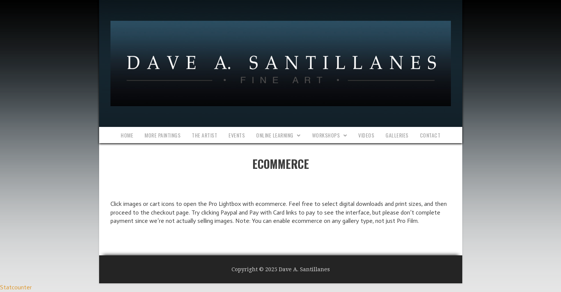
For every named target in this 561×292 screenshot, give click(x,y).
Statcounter (16, 287)
